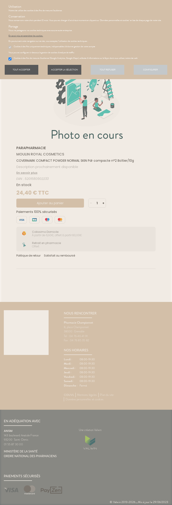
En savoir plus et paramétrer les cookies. (26, 35)
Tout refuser (108, 69)
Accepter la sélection (64, 69)
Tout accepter (21, 69)
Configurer (150, 69)
